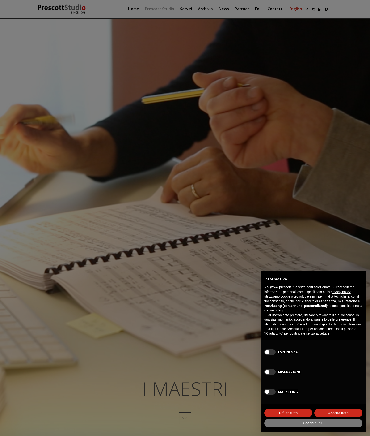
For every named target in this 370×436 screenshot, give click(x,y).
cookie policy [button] (273, 310)
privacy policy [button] (341, 292)
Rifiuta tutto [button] (288, 413)
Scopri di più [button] (313, 423)
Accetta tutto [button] (338, 413)
